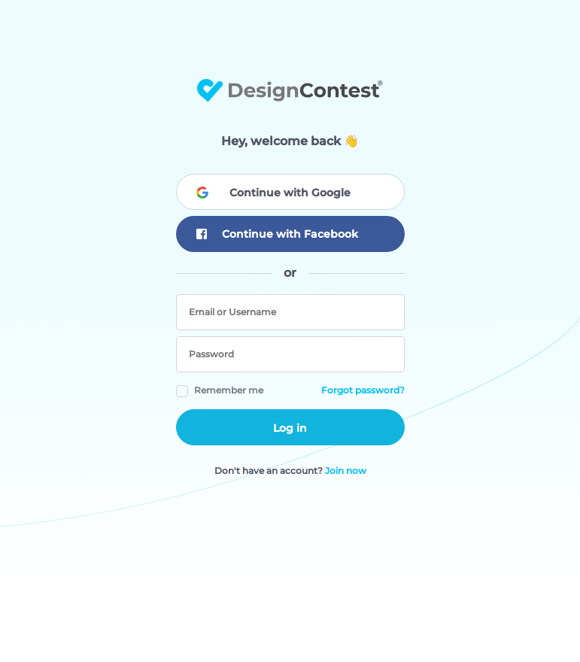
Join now (345, 470)
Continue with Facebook (277, 234)
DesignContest (290, 90)
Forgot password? (363, 390)
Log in (290, 428)
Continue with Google (290, 192)
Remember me (228, 390)
